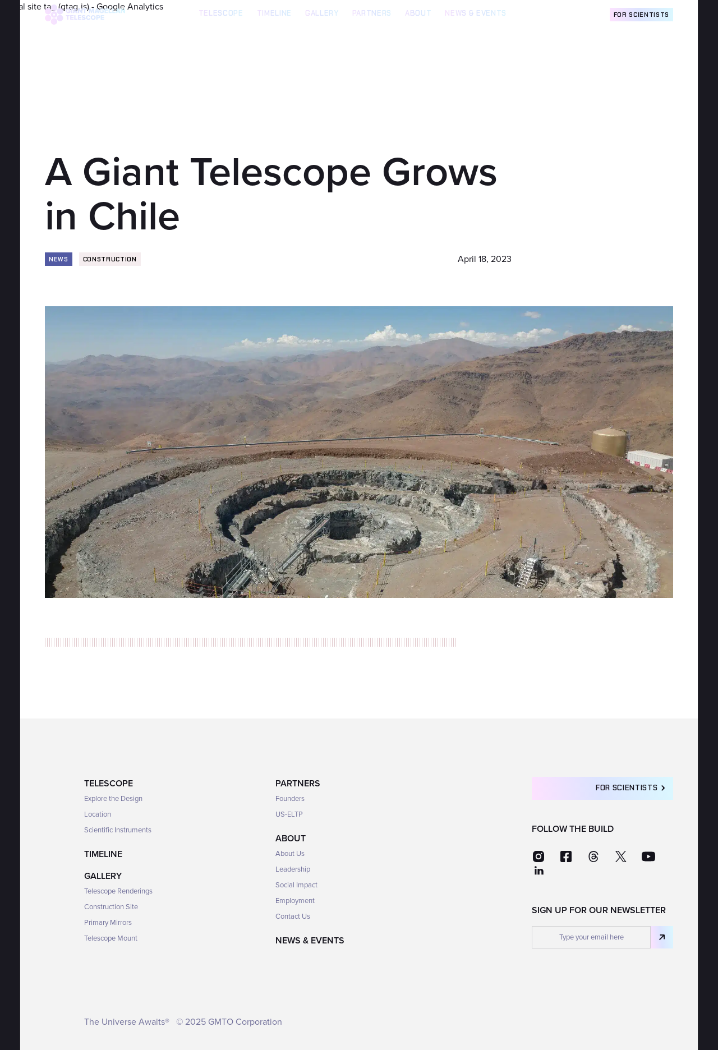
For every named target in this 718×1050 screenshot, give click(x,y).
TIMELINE (274, 13)
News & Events (476, 13)
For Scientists (641, 15)
